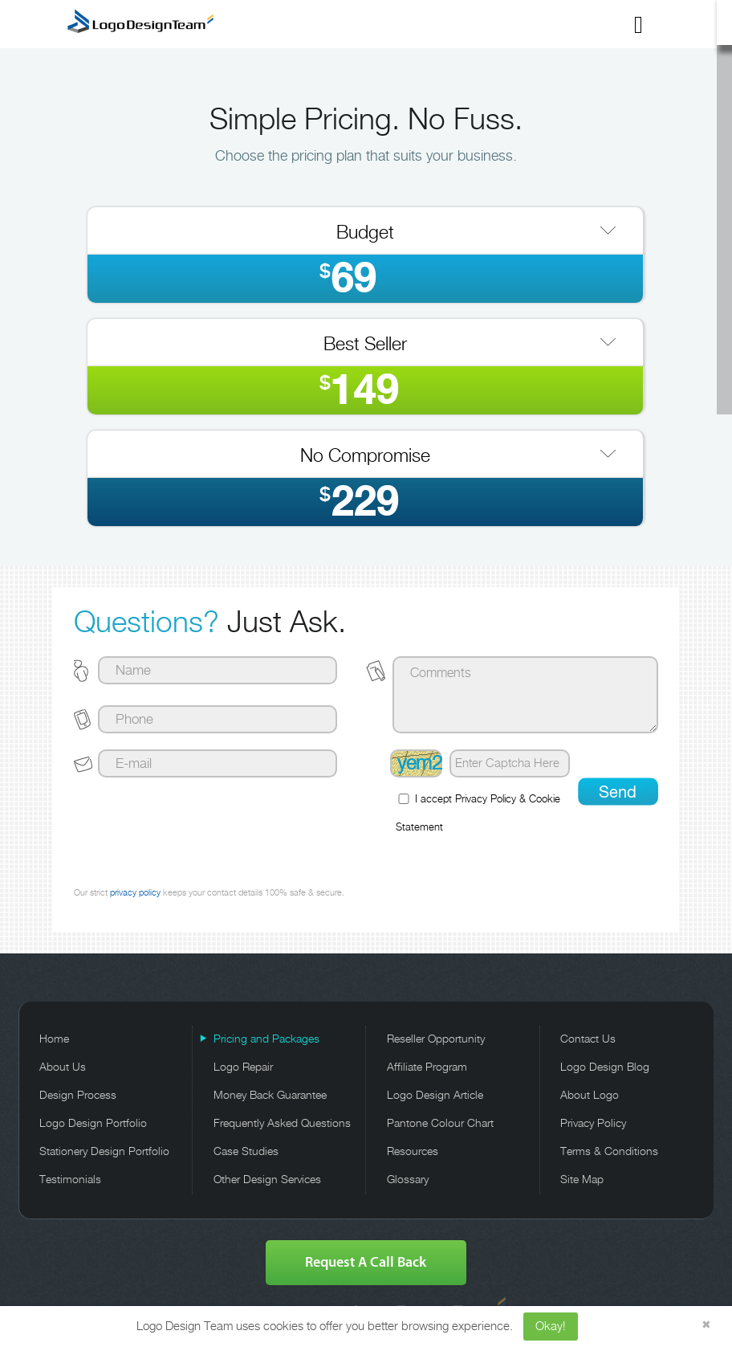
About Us (62, 1067)
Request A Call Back (365, 1262)
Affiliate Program (427, 1067)
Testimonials (70, 1180)
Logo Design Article (435, 1095)
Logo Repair (243, 1067)
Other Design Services (267, 1180)
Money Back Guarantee (270, 1095)
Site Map (582, 1180)
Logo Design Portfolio (93, 1123)
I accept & (478, 813)
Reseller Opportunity (436, 1039)
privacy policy (135, 893)
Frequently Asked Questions (282, 1123)
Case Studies (246, 1151)
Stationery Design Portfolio (104, 1151)
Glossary (408, 1180)
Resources (412, 1151)
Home (54, 1039)
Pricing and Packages (266, 1039)
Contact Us (588, 1039)
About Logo (589, 1095)
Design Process (77, 1095)
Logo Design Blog (604, 1067)
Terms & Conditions (609, 1151)
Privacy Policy (485, 799)
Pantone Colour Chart (440, 1123)
